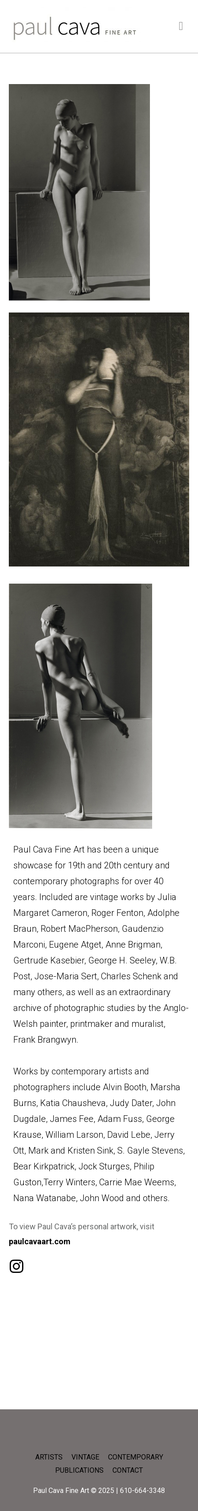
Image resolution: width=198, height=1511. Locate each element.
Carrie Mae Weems (136, 1182)
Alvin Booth (124, 1087)
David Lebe (128, 1134)
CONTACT (127, 1470)
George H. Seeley (122, 960)
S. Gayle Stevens (150, 1150)
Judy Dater (131, 1103)
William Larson (74, 1134)
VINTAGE (85, 1457)
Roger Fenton (117, 913)
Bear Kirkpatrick (44, 1166)
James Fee (71, 1119)
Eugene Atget (75, 944)
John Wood (102, 1198)
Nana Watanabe (44, 1198)
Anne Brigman (133, 944)
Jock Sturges (104, 1166)
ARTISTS (49, 1457)
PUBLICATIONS (79, 1470)
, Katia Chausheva (71, 1103)
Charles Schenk (131, 976)
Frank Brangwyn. (45, 1039)
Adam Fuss (119, 1119)
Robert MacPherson (79, 928)
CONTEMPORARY (135, 1457)
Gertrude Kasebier (48, 960)
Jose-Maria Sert (65, 976)
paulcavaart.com (40, 1241)
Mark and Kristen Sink (70, 1150)
